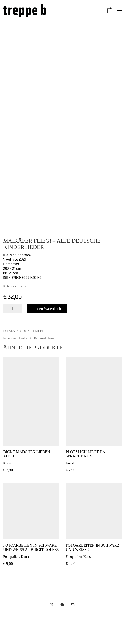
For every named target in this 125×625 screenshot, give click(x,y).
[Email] (72, 604)
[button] (119, 10)
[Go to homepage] (24, 10)
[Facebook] (62, 604)
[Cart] (110, 10)
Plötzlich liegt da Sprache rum (85, 454)
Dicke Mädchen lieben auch (26, 454)
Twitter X (25, 338)
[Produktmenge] (12, 308)
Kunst (23, 286)
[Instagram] (51, 604)
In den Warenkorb (47, 309)
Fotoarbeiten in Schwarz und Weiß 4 (92, 547)
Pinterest (40, 338)
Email (52, 338)
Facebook (9, 338)
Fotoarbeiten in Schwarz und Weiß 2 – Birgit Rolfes (31, 547)
